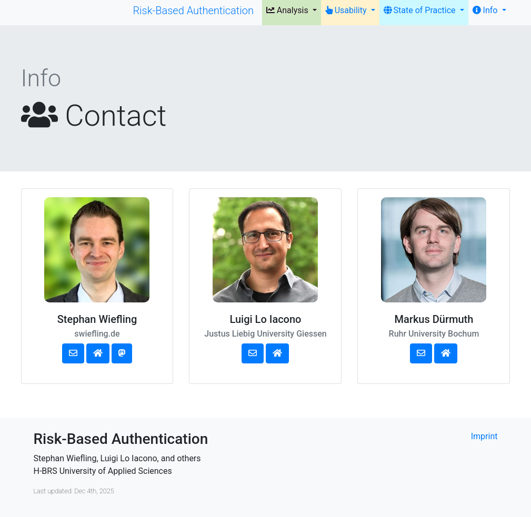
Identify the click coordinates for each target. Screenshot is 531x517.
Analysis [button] (288, 10)
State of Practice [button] (421, 10)
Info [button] (486, 10)
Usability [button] (347, 10)
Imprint (484, 436)
